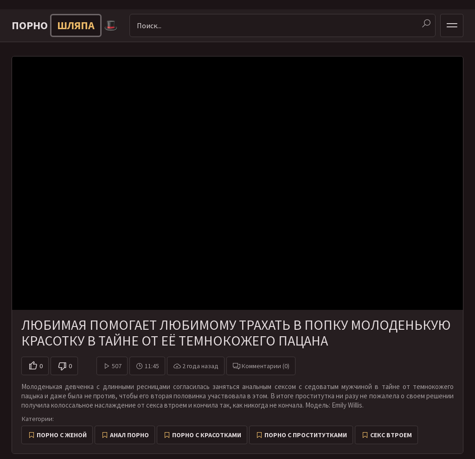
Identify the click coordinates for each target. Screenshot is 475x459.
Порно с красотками (206, 435)
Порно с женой (62, 435)
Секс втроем (391, 435)
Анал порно (129, 435)
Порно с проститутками (305, 435)
